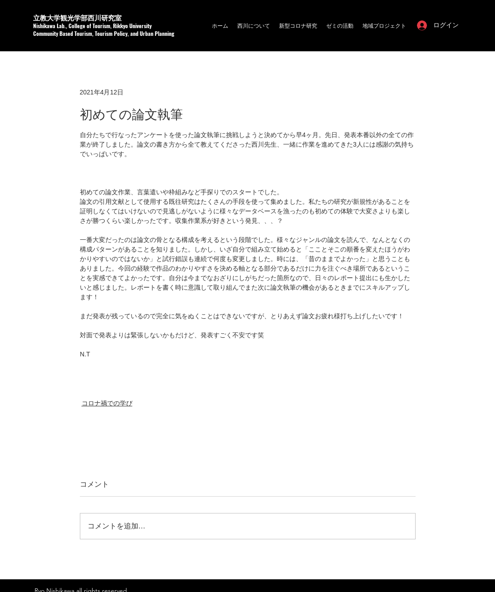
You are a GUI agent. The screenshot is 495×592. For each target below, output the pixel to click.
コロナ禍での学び (107, 403)
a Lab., (61, 26)
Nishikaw (43, 26)
